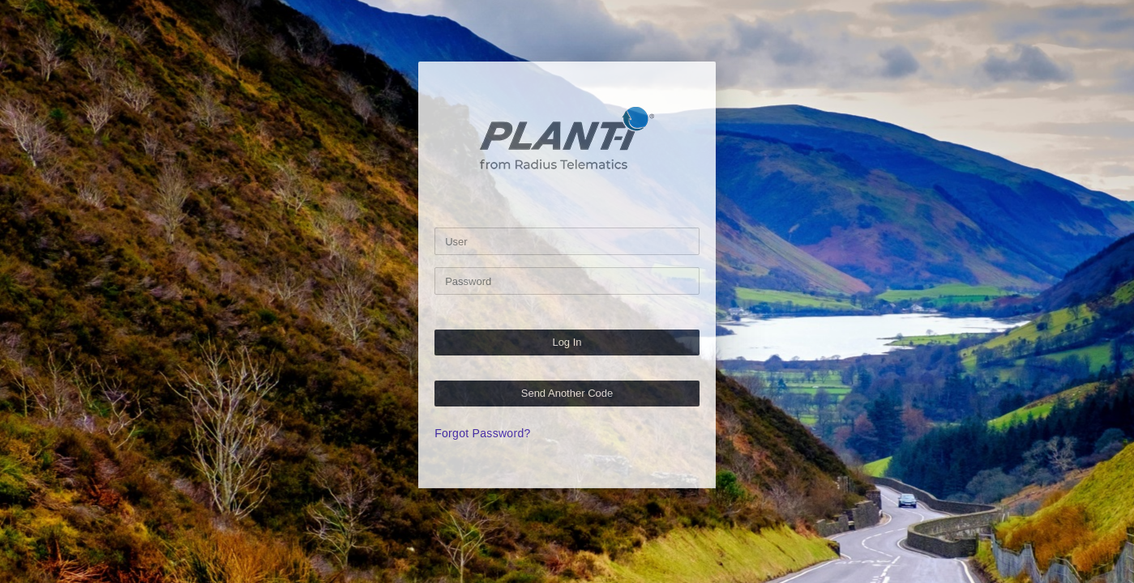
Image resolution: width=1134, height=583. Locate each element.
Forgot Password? (482, 433)
